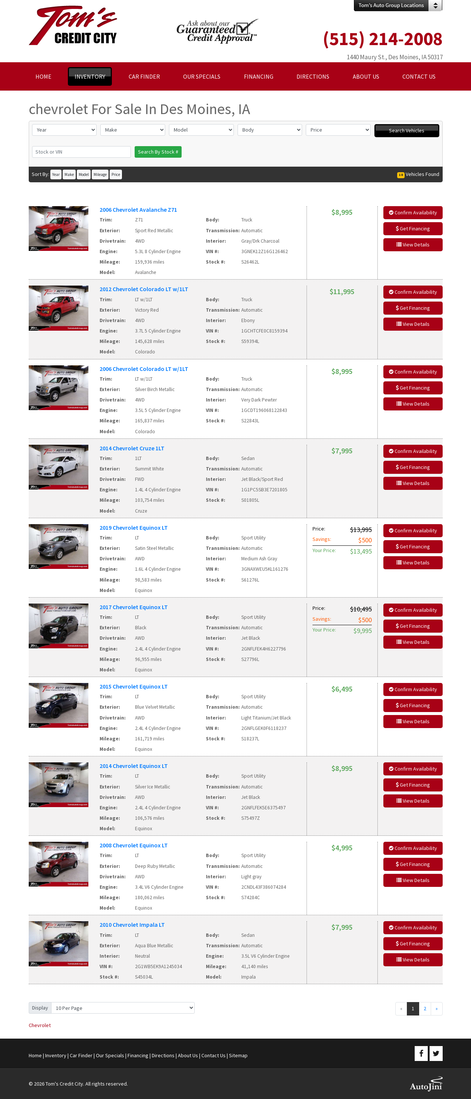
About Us (188, 1055)
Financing (138, 1055)
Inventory (55, 1055)
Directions (163, 1055)
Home (35, 1055)
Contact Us (213, 1055)
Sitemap (238, 1055)
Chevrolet (40, 1025)
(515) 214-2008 (383, 38)
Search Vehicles (406, 130)
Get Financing (413, 228)
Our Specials (110, 1055)
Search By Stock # (158, 151)
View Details (413, 244)
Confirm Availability (413, 212)
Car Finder (81, 1055)
